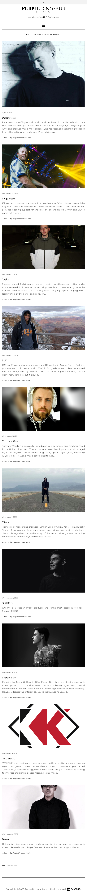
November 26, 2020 (10, 598)
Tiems (5, 522)
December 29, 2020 (10, 274)
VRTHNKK (9, 758)
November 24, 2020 (10, 753)
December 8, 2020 (9, 436)
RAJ (4, 360)
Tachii (5, 279)
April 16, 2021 (7, 112)
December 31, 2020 (9, 193)
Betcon (6, 839)
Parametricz (9, 117)
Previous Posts (11, 865)
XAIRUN (8, 603)
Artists (4, 138)
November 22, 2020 (10, 834)
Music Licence (57, 889)
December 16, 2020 (10, 355)
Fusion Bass (9, 677)
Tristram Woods (11, 441)
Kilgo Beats (8, 198)
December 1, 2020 (9, 517)
